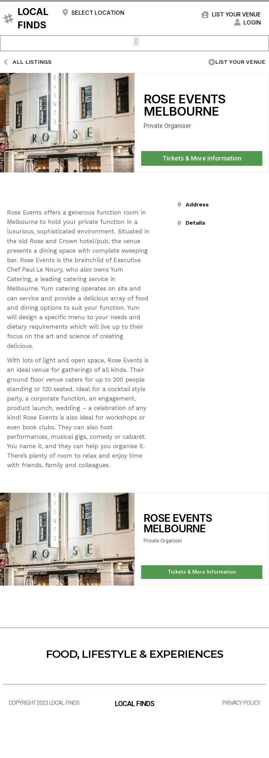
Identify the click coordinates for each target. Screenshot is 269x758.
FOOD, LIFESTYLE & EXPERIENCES (134, 654)
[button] (136, 41)
